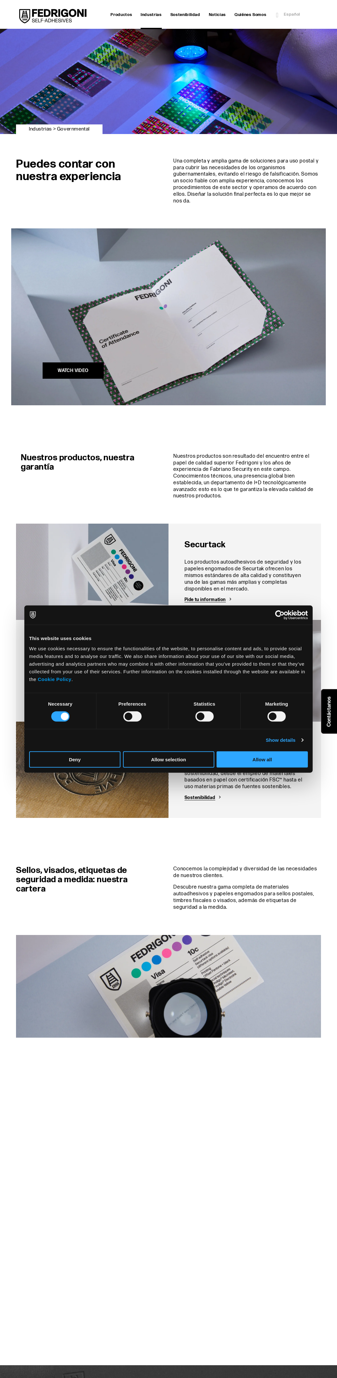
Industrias (151, 15)
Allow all (262, 759)
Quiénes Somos (250, 14)
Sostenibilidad (185, 14)
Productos (121, 14)
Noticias (217, 14)
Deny (75, 759)
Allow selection (168, 759)
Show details (281, 740)
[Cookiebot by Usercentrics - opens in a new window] (280, 615)
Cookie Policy (54, 679)
